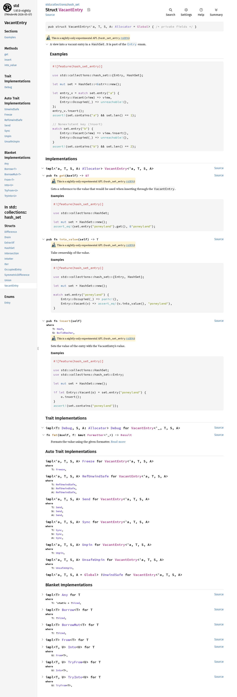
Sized (76, 603)
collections (58, 4)
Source (50, 15)
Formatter (95, 435)
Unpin (87, 545)
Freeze (88, 461)
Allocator (123, 26)
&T (87, 175)
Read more (118, 442)
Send (86, 499)
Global (142, 26)
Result (126, 435)
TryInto (75, 677)
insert (65, 321)
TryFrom (75, 662)
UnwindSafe (113, 575)
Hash (60, 329)
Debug (67, 428)
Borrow (68, 610)
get (62, 175)
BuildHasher (65, 332)
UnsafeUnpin (93, 560)
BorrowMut (71, 625)
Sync (86, 522)
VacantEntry (116, 168)
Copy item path (89, 9)
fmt (55, 435)
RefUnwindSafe (95, 476)
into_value (68, 239)
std (16, 5)
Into (72, 647)
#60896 (124, 38)
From (66, 640)
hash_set (73, 4)
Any (65, 595)
